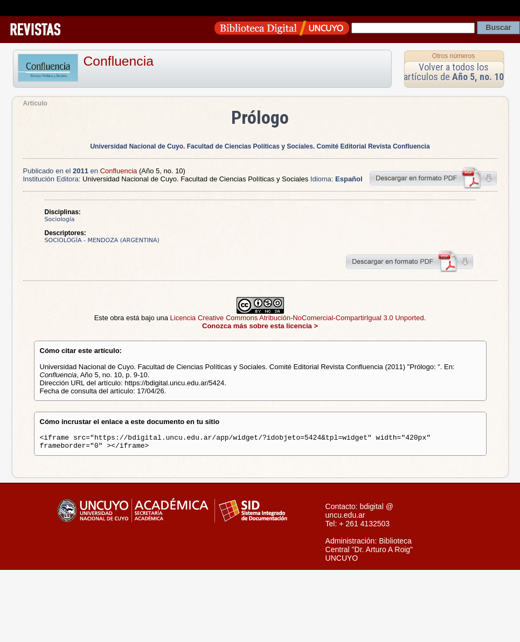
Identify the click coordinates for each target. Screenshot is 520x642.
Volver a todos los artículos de (454, 71)
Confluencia (119, 61)
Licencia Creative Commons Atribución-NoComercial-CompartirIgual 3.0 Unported (297, 318)
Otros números (453, 56)
